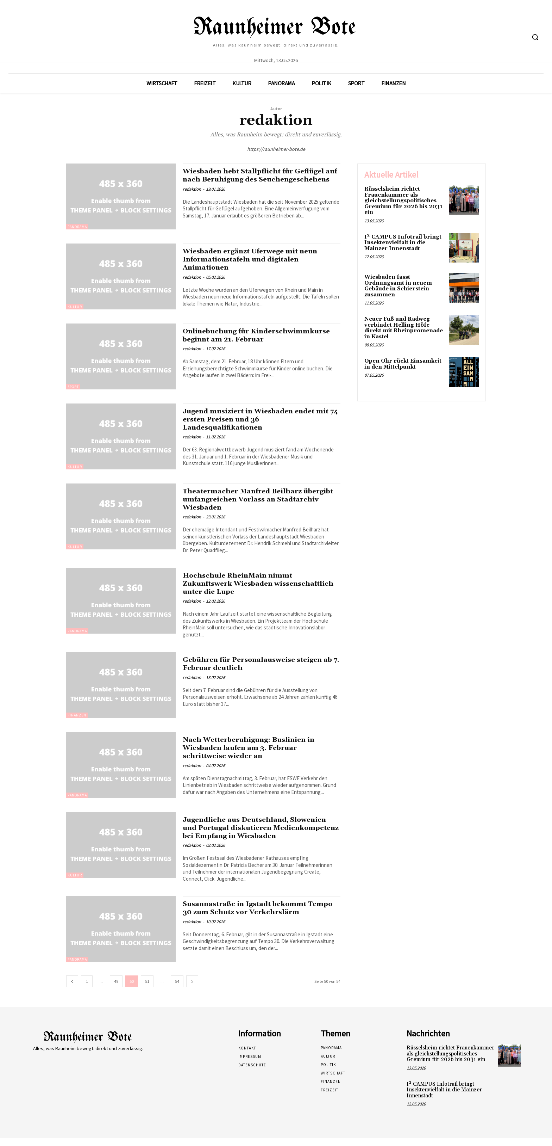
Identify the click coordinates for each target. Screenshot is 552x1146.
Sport (73, 386)
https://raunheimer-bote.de (276, 149)
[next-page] (192, 989)
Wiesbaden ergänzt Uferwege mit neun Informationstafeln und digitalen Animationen (257, 259)
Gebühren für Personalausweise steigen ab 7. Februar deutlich (259, 663)
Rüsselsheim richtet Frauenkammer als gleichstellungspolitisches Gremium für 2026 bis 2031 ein (403, 201)
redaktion (192, 197)
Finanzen (77, 715)
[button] (535, 37)
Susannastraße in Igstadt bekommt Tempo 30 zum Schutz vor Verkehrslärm (260, 916)
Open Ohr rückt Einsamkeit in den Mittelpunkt (402, 364)
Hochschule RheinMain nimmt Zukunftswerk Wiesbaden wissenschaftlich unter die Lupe (244, 583)
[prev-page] (72, 989)
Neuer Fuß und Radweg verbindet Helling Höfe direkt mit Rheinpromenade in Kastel (403, 328)
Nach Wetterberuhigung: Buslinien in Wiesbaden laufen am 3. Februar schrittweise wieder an (255, 747)
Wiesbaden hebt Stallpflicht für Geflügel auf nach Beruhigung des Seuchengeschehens (260, 179)
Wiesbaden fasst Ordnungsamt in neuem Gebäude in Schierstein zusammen (398, 286)
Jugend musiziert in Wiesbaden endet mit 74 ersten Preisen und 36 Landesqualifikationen (255, 419)
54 (177, 989)
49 (116, 989)
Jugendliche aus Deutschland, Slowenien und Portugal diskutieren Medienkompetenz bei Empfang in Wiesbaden (252, 832)
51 (147, 989)
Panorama (77, 226)
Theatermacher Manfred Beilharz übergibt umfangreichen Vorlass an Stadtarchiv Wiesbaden (251, 499)
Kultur (75, 306)
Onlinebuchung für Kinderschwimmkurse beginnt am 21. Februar (254, 339)
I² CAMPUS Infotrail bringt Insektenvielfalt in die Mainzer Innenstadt (402, 243)
